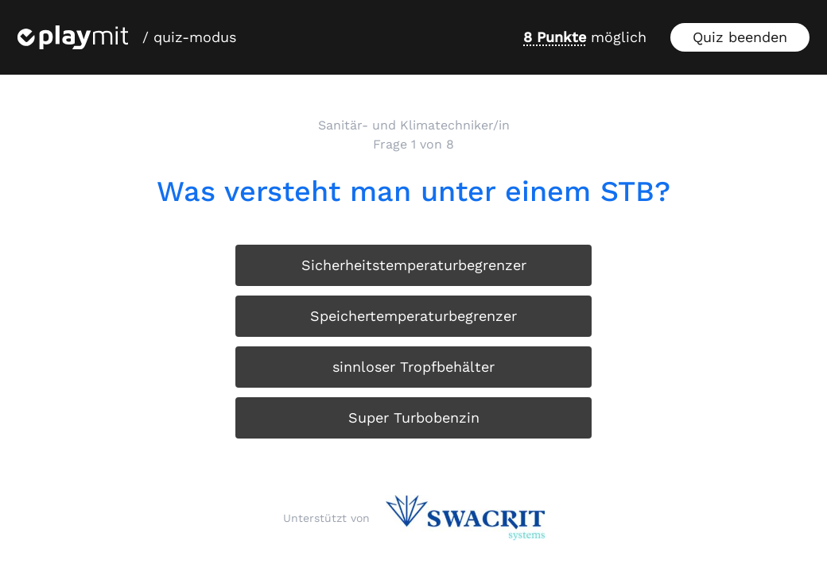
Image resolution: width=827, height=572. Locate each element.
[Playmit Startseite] (73, 37)
